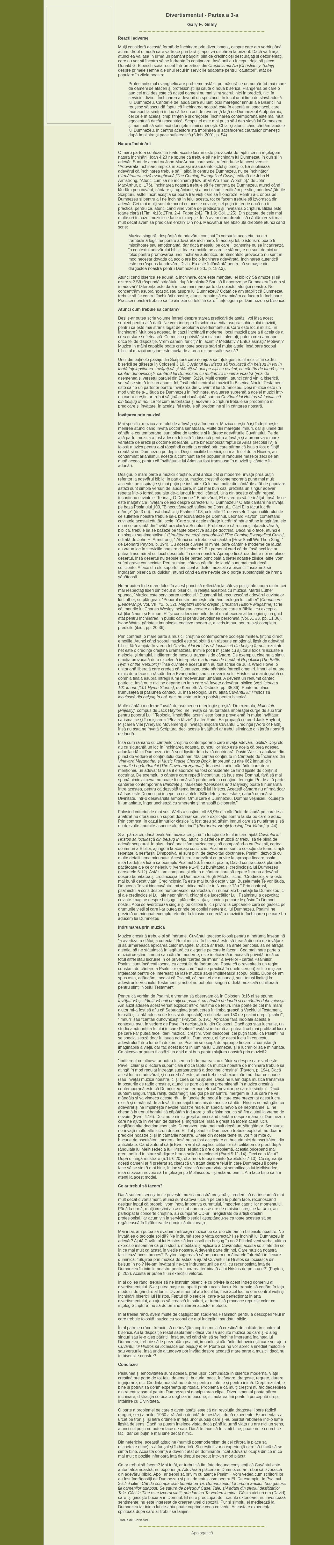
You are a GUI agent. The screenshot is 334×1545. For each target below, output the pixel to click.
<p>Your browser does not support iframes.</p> (79, 65)
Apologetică (202, 1533)
